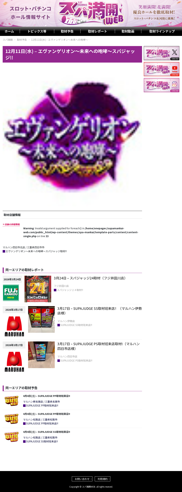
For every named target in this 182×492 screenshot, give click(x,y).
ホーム (9, 31)
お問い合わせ (82, 479)
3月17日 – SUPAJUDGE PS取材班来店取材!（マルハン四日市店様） (98, 346)
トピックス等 (36, 31)
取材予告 (67, 31)
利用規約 (103, 479)
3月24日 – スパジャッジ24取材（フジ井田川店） (90, 278)
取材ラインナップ (162, 31)
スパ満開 (8, 39)
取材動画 (128, 31)
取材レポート (97, 31)
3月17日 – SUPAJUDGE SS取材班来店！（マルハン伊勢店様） (99, 310)
